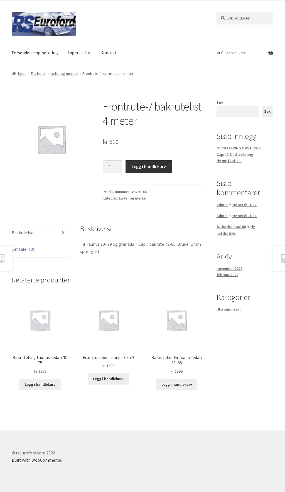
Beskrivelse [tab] (22, 232)
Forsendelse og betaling (35, 52)
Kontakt (108, 52)
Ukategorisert (229, 309)
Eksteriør (38, 73)
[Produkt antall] (112, 166)
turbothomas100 (231, 226)
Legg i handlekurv (149, 166)
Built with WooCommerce (36, 460)
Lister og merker (64, 73)
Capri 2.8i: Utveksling (235, 154)
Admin (222, 204)
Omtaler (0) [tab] (23, 249)
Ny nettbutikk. (229, 160)
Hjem (22, 73)
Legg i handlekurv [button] (40, 384)
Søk (220, 102)
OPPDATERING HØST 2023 (239, 148)
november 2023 (229, 268)
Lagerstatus (79, 52)
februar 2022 (227, 274)
